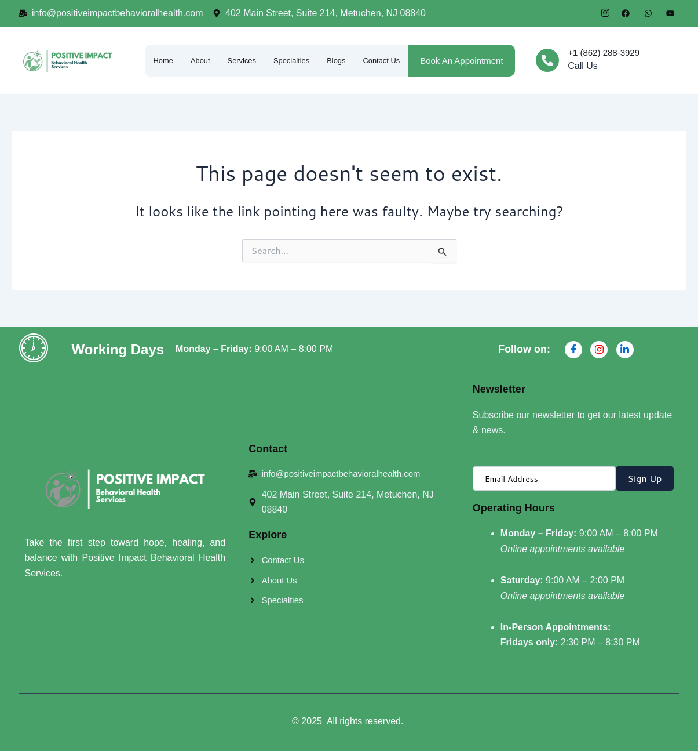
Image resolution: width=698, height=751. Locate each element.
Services (269, 48)
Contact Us (165, 63)
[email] (544, 478)
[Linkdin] (625, 349)
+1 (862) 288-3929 (603, 52)
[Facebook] (573, 349)
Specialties (337, 48)
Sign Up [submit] (644, 478)
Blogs (400, 48)
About (209, 48)
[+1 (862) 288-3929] (547, 60)
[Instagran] (599, 349)
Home (155, 48)
